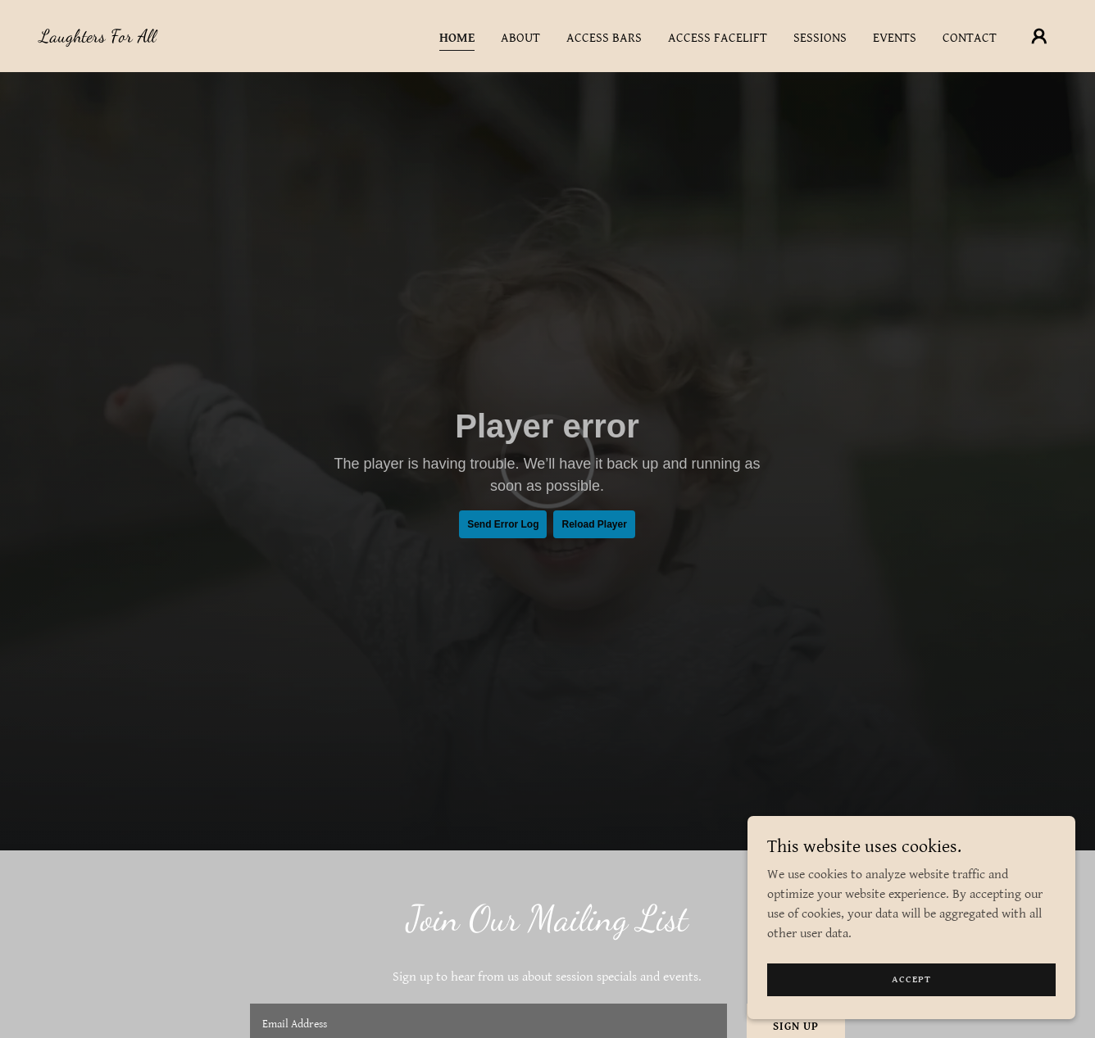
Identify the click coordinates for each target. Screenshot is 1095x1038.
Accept (911, 979)
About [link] (520, 38)
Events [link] (894, 38)
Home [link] (457, 38)
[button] (1039, 36)
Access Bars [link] (604, 38)
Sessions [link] (820, 38)
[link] (97, 38)
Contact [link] (970, 38)
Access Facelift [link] (717, 38)
